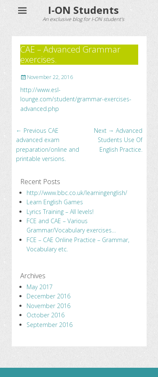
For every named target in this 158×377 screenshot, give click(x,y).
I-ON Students (83, 10)
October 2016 (45, 315)
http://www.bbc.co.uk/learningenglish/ (77, 193)
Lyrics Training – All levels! (60, 212)
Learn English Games (55, 202)
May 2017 (40, 287)
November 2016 (48, 306)
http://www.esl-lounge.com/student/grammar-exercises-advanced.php (75, 99)
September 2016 (49, 325)
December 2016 (48, 296)
